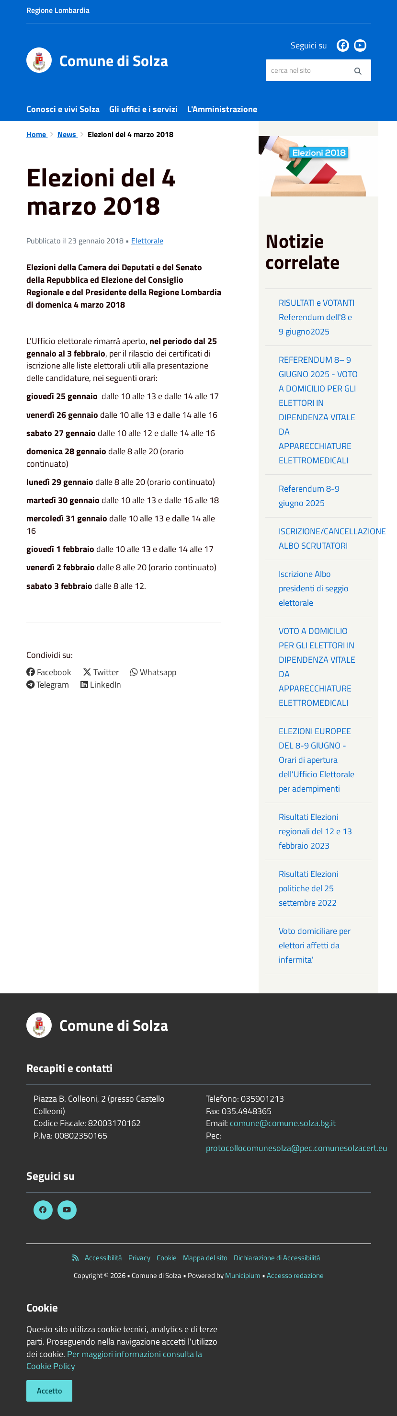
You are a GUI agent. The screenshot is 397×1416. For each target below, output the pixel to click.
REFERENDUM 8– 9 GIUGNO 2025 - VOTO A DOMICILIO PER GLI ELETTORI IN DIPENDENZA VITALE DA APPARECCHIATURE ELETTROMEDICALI (318, 410)
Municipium (243, 1275)
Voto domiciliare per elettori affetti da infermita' (315, 945)
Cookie (167, 1258)
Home (37, 134)
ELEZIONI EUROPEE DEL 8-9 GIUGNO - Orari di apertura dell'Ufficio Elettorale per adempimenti (316, 760)
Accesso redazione (295, 1275)
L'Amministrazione (222, 109)
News (67, 134)
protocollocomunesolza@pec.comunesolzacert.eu (296, 1147)
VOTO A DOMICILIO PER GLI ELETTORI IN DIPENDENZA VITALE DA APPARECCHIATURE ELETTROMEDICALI (317, 666)
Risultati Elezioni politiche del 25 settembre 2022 (309, 888)
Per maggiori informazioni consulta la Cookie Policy (114, 1360)
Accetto (49, 1390)
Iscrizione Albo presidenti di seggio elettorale (314, 588)
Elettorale (147, 240)
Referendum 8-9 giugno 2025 (309, 495)
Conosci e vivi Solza (63, 109)
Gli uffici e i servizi (143, 109)
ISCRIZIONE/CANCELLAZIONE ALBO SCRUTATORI (325, 538)
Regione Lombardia (58, 10)
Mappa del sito (205, 1258)
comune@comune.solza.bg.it (283, 1123)
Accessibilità (103, 1258)
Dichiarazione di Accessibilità (277, 1258)
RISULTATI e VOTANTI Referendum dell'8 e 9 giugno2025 (316, 317)
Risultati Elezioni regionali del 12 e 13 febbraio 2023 (315, 831)
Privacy (139, 1258)
